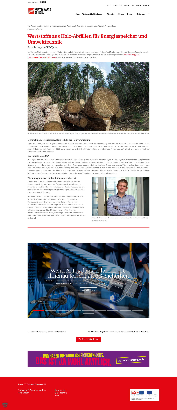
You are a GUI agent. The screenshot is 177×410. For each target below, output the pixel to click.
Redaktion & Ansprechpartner (32, 390)
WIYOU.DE (146, 6)
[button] (5, 405)
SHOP (109, 6)
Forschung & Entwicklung (76, 26)
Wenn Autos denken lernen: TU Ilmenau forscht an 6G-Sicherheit (88, 273)
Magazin (110, 14)
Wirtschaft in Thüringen (92, 14)
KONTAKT (127, 6)
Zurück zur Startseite (88, 339)
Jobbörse (120, 14)
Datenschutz (61, 393)
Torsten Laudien (36, 26)
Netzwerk (141, 14)
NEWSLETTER (117, 6)
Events (129, 14)
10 (88, 313)
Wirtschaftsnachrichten (107, 26)
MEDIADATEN (136, 6)
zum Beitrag (88, 290)
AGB (57, 395)
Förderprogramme (59, 26)
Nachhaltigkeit (92, 26)
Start (78, 14)
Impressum (60, 390)
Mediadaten (23, 393)
